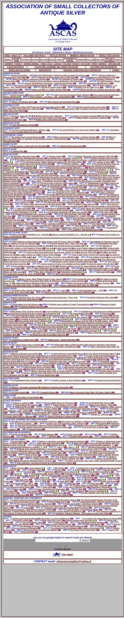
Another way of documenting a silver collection (68, 423)
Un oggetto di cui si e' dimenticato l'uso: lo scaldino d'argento (46, 319)
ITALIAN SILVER (10, 310)
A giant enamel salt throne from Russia (96, 363)
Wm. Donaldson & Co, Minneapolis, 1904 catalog (40, 413)
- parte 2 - (73, 447)
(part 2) (63, 502)
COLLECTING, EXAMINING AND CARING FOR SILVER (25, 420)
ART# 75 (7, 304)
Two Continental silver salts (86, 279)
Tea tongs (29, 472)
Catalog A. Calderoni (23, 403)
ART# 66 (7, 130)
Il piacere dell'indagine (93, 528)
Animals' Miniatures (78, 491)
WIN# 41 (7, 137)
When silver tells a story (53, 520)
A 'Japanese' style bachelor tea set (87, 229)
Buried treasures (20, 95)
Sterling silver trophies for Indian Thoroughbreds (71, 304)
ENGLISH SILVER (11, 154)
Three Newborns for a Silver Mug (90, 226)
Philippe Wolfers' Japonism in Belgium (93, 118)
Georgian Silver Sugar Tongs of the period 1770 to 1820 (30, 164)
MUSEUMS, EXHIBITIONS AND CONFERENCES (23, 498)
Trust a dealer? (12, 429)
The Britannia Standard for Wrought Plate (68, 187)
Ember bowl (49, 487)
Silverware (55, 476)
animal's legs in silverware (90, 468)
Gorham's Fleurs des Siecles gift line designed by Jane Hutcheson (58, 81)
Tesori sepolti (36, 95)
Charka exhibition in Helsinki (55, 363)
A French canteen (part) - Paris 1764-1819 (68, 243)
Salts (46, 481)
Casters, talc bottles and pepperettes (52, 489)
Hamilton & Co (43, 445)
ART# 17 (7, 500)
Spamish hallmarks (77, 441)
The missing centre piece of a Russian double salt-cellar (89, 369)
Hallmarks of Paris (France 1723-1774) (89, 449)
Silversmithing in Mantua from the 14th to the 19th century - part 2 (89, 321)
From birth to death (22, 520)
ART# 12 (7, 434)
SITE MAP (62, 49)
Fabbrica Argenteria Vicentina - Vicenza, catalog (40, 409)
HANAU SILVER (10, 289)
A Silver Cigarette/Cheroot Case (39, 216)
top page (67, 554)
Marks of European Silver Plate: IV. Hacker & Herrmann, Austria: (81, 109)
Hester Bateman (49, 434)
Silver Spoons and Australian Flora (64, 102)
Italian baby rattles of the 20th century (30, 331)
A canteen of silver (104, 162)
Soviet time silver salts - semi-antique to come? (69, 361)
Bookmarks (35, 493)
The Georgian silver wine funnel (25, 156)
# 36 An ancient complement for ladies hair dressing (68, 212)
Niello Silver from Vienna (16, 111)
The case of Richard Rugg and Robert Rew (89, 200)
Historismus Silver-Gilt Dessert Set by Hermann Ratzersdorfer (38, 107)
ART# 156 (8, 279)
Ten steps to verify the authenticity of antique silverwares (42, 160)
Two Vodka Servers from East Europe (28, 137)
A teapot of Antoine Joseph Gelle (37, 270)
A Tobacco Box (19, 151)
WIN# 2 (8, 397)
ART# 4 (7, 156)
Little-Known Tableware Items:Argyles (30, 158)
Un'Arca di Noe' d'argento (89, 331)
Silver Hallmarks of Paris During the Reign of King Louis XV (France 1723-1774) (46, 242)
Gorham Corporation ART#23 (23, 75)
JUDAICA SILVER (11, 338)
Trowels (28, 481)
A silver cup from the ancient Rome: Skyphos (73, 95)
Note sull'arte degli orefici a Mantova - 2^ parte (24, 323)
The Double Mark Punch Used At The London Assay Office (71, 195)
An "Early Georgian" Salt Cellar (75, 214)
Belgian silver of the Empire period (52, 120)
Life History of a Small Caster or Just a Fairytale (25, 222)
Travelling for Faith (76, 173)
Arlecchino (108, 313)
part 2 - (52, 483)
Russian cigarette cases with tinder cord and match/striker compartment (54, 373)
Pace (17, 474)
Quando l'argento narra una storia (81, 520)
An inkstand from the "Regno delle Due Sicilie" (60, 329)
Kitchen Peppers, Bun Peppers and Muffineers (24, 191)
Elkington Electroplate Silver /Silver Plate (24, 172)
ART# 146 (8, 125)
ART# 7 (7, 354)
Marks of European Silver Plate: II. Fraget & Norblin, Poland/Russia (51, 347)
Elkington (54, 436)
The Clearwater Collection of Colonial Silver (47, 506)
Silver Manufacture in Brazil (25, 125)
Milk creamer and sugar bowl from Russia (83, 367)
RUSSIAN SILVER (11, 352)
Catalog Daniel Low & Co (65, 405)
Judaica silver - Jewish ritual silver (63, 340)
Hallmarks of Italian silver (100, 315)
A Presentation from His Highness (26, 304)
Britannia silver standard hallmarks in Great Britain (39, 449)
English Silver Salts (48, 173)
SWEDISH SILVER (11, 390)
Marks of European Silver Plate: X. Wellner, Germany (91, 283)
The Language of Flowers (71, 79)
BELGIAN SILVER (11, 114)
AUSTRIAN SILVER (11, 105)
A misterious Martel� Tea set (100, 83)
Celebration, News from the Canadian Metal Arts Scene (68, 508)
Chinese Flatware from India (34, 306)
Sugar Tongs (31, 485)
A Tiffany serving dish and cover (73, 85)
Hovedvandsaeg (103, 489)
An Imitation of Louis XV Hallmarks (24, 243)
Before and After (29, 532)
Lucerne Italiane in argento (57, 311)
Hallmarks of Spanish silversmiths (55, 387)
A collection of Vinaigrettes (57, 208)
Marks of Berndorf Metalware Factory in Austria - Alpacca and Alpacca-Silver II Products (41, 451)
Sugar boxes (67, 481)
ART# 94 (7, 392)
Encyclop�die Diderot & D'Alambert (60, 403)
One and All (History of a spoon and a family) (79, 130)
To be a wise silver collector (95, 427)
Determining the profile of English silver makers (61, 177)
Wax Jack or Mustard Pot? (48, 272)
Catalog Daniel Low (24, 407)
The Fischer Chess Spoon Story (85, 530)
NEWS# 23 (8, 403)
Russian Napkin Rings (48, 375)
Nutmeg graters (57, 156)
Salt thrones (90, 477)
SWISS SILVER (10, 395)
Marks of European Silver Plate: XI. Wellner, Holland (29, 285)
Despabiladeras (39, 474)
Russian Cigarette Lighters (77, 365)
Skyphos (22, 476)
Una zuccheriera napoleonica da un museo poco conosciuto (34, 313)
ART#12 (7, 75)
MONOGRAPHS (10, 466)
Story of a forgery (30, 361)
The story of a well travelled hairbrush (70, 172)
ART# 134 (8, 102)
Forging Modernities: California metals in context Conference (62, 75)
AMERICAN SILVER (12, 73)
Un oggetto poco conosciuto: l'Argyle (65, 158)
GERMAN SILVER (11, 277)
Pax (9, 474)
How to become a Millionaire (27, 528)
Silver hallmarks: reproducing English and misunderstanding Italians (46, 463)
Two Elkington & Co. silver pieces (98, 210)
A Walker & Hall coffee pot (86, 204)
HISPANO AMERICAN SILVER (16, 296)
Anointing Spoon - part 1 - (25, 483)
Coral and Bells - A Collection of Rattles (84, 510)
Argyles (80, 470)
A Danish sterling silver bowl (72, 146)
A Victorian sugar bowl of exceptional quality (66, 166)
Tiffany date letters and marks (50, 443)
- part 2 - (61, 447)
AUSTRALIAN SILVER (12, 100)
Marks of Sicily (33, 455)
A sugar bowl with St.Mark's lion (90, 327)
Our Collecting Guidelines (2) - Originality (62, 224)
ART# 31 (7, 421)
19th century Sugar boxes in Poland (27, 345)
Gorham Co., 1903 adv (101, 414)
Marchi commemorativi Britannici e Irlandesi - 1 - (25, 447)
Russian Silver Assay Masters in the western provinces (30, 365)
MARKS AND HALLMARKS (15, 440)
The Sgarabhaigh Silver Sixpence (26, 380)
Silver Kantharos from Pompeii (98, 97)
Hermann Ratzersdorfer (81, 436)
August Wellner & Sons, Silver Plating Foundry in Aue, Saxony (39, 279)
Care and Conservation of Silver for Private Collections (42, 425)
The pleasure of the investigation (66, 528)
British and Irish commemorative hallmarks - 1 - (67, 168)
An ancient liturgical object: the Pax (29, 315)
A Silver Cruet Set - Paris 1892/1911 (62, 257)
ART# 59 (7, 235)
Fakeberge (103, 359)
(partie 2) (54, 502)
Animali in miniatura (98, 491)
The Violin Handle (20, 392)
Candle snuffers (54, 474)
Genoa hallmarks (59, 455)
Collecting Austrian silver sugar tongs (92, 107)
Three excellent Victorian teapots (72, 206)
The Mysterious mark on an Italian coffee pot (49, 335)
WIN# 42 (7, 151)
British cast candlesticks (48, 198)
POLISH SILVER (10, 343)
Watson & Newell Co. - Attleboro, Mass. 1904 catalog (57, 414)
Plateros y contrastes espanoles (26, 387)
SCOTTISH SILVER (11, 378)
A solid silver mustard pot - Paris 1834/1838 (25, 274)
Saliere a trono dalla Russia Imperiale (58, 359)
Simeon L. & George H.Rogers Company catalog (66, 407)
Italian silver (81, 443)
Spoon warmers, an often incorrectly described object (59, 196)
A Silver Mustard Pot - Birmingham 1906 (92, 220)
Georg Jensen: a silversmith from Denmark (30, 146)
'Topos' (34, 477)
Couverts (67, 476)
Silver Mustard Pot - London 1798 (79, 216)
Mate (82, 489)
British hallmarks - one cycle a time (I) (90, 189)
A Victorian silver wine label (26, 210)
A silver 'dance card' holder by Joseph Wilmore (100, 208)
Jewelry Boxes (66, 477)
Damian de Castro (110, 436)
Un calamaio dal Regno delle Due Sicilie (99, 329)
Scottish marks (58, 453)
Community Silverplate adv (85, 409)
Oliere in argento (50, 491)
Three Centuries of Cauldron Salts (88, 218)
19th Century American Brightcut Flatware (32, 85)
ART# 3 (7, 518)
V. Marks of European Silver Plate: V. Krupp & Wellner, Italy (58, 459)
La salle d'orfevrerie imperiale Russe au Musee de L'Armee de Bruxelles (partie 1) (85, 354)
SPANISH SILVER (11, 385)
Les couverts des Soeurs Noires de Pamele (47, 118)
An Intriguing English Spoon (90, 185)
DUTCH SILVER (10, 149)
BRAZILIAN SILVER (12, 123)
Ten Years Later (109, 212)
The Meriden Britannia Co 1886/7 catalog (62, 411)
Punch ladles (49, 479)
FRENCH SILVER (11, 240)
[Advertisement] (62, 589)
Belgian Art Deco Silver (15, 120)
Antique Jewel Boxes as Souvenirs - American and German (50, 83)
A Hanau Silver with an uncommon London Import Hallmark (69, 292)
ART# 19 (7, 387)
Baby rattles (11, 491)
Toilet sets (88, 476)
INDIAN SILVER (10, 303)
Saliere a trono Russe (68, 472)
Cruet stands (34, 491)
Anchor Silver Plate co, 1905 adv (21, 416)
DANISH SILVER (10, 144)
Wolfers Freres (31, 436)
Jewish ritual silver (22, 479)
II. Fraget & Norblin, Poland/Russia (32, 457)
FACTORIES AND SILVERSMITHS (17, 432)
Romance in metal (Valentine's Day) (103, 77)
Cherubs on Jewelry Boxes (53, 87)
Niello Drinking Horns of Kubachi (39, 367)
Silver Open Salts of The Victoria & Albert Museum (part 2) (62, 179)
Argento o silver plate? (87, 425)
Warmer (89, 479)
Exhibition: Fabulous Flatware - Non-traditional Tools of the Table (84, 513)
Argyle (89, 470)
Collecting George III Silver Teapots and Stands (79, 222)
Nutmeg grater (37, 470)
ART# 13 (7, 290)
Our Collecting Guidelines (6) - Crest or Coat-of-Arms (71, 228)
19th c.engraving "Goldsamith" (87, 413)
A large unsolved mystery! (60, 210)
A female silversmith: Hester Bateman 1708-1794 (96, 156)
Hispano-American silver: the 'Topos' (28, 297)
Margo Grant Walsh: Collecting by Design (31, 79)
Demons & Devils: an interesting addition (42, 530)
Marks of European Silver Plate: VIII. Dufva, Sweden (92, 392)
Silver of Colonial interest (47, 229)
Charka (70, 479)
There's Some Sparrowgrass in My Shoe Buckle (44, 204)
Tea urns (59, 470)
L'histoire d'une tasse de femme (86, 116)
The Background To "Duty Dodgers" (50, 185)
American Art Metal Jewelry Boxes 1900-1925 (58, 77)
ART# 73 (7, 380)
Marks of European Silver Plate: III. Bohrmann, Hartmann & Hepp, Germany (56, 281)
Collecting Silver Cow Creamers (56, 495)
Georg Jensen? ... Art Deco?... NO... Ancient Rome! (52, 97)
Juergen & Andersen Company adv (63, 416)
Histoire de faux (12, 361)
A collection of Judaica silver (24, 340)
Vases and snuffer (26, 208)
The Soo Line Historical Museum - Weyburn (30, 130)
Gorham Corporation (21, 434)
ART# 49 (7, 340)
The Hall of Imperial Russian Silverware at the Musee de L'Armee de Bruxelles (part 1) (38, 356)
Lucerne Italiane (34, 468)
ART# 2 (7, 311)
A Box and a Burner (94, 524)
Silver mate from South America (27, 299)
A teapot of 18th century (105, 270)
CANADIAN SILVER (12, 128)
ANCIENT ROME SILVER (14, 93)
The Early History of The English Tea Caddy (92, 485)
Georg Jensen (75, 434)
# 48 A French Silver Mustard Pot (69, 274)
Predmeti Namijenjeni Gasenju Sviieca (80, 474)
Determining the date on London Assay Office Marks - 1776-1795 (35, 189)
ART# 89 (7, 345)
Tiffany (96, 434)
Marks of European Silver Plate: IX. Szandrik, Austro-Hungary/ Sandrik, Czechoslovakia (60, 138)
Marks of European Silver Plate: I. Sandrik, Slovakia (76, 137)
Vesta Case (73, 483)
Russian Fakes (14, 371)
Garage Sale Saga (107, 526)
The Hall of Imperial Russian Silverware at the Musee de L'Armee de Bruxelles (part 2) (75, 358)
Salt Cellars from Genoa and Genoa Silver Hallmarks (55, 333)
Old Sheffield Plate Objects (101, 403)
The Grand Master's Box (81, 313)
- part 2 (65, 290)
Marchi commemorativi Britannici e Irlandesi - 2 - (91, 170)
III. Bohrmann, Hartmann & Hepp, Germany (77, 457)
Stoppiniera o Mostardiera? (74, 272)
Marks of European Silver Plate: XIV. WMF (79, 285)
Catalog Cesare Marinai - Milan (102, 405)
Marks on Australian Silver (24, 102)
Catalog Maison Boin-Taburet (28, 405)
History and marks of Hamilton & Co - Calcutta (31, 235)
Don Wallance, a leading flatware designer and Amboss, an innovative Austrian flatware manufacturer (60, 510)
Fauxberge (90, 359)
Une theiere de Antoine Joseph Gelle (69, 270)
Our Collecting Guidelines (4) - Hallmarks (45, 226)
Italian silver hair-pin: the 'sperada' (76, 317)
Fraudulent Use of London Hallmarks (72, 193)
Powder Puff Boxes (110, 481)
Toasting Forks (105, 187)
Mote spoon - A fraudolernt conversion (49, 181)
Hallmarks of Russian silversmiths (26, 354)
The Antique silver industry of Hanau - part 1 (31, 290)
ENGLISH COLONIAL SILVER (15, 233)
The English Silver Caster (67, 191)
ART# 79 (7, 107)
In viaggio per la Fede (97, 173)
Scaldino (100, 479)
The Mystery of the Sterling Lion (19, 202)
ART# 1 (7, 116)
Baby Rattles (55, 485)
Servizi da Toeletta (104, 476)
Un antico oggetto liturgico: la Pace (62, 315)
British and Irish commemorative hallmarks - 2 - (49, 170)
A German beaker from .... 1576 (90, 290)
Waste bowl (113, 477)
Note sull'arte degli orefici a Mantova (35, 321)
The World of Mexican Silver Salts (102, 297)
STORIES (7, 517)
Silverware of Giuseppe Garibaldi (19, 327)
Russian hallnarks (20, 441)
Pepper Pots (58, 493)
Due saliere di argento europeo (41, 369)
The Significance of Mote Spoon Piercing (41, 200)
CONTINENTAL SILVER (13, 135)
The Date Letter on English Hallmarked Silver (64, 202)
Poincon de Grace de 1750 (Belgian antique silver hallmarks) (36, 116)
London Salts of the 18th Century (49, 220)
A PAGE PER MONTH (12, 401)
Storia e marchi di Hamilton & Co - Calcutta (72, 235)
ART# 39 (7, 95)
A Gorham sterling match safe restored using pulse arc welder (45, 427)
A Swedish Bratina (49, 392)
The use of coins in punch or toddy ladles (58, 183)
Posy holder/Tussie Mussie (101, 472)
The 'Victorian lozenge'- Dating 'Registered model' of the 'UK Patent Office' (54, 162)
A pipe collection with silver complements (44, 218)
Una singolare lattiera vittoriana (22, 166)
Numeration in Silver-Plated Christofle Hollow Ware (74, 262)
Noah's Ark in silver (66, 331)
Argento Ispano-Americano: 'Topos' (61, 297)
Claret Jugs (96, 483)
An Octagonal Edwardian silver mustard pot (32, 214)
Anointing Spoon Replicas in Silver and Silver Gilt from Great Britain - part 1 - (37, 175)
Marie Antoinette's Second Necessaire (52, 268)
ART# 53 (7, 297)
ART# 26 (7, 146)
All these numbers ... (74, 164)
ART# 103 (8, 242)
